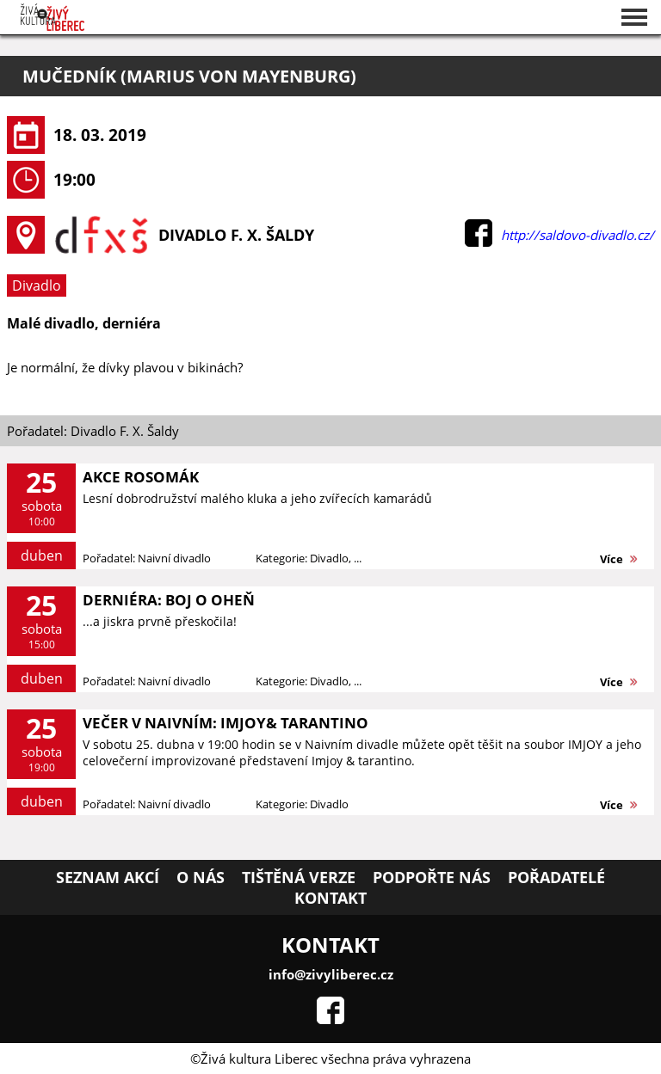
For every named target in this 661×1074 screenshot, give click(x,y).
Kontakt (330, 897)
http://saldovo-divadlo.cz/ (577, 234)
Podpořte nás (432, 877)
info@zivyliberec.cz (331, 974)
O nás (200, 877)
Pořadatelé (556, 877)
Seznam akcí (107, 877)
